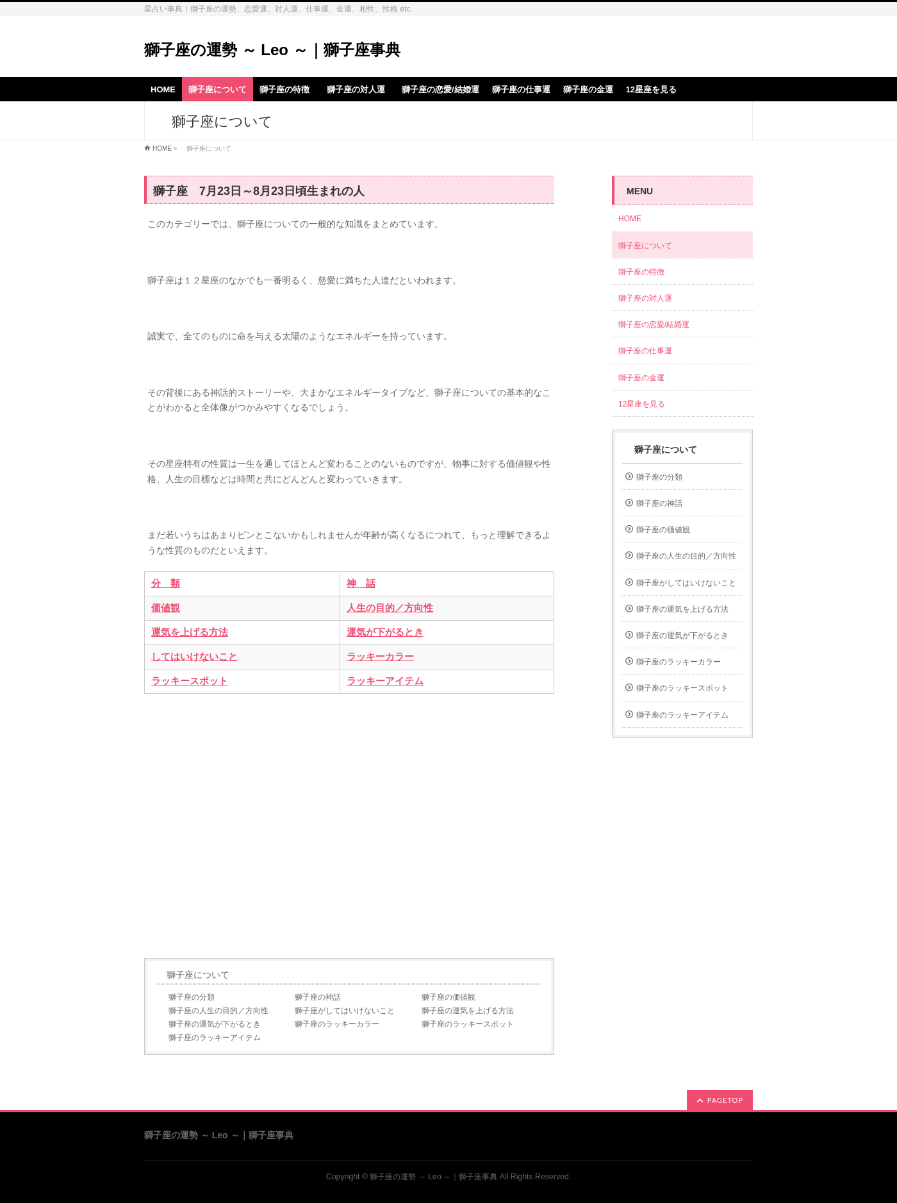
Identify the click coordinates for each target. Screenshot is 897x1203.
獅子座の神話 (318, 997)
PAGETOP (725, 1100)
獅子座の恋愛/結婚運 (653, 324)
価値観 (165, 608)
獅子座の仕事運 (645, 350)
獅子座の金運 (641, 377)
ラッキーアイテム (385, 681)
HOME (162, 148)
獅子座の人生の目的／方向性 (218, 1010)
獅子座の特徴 (641, 271)
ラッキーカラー (380, 657)
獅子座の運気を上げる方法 (468, 1010)
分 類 (165, 583)
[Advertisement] (349, 826)
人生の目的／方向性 (390, 608)
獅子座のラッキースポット (468, 1024)
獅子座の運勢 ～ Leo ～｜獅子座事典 (272, 49)
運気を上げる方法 (189, 632)
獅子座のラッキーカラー (337, 1024)
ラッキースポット (189, 681)
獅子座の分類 (192, 997)
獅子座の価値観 (448, 997)
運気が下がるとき (385, 632)
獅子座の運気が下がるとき (215, 1024)
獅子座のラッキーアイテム (215, 1037)
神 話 (361, 583)
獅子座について (198, 975)
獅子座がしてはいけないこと (345, 1010)
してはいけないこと (194, 657)
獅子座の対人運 (649, 298)
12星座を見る (641, 404)
